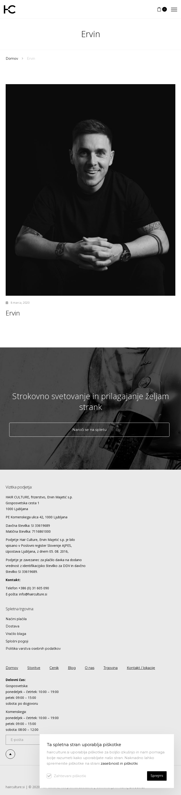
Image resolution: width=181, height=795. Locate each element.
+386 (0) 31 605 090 (33, 588)
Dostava (12, 626)
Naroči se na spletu (89, 429)
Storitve (33, 668)
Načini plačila (16, 619)
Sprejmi (157, 776)
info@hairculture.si (33, 594)
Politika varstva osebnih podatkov (33, 648)
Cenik (54, 668)
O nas (89, 668)
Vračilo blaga (16, 634)
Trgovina (110, 668)
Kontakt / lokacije (141, 668)
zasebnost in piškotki (119, 763)
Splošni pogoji (17, 641)
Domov (12, 58)
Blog (72, 668)
